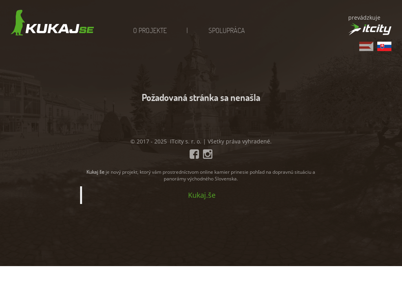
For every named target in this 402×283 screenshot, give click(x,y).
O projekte (150, 30)
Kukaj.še (202, 195)
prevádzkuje (364, 17)
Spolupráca (226, 30)
